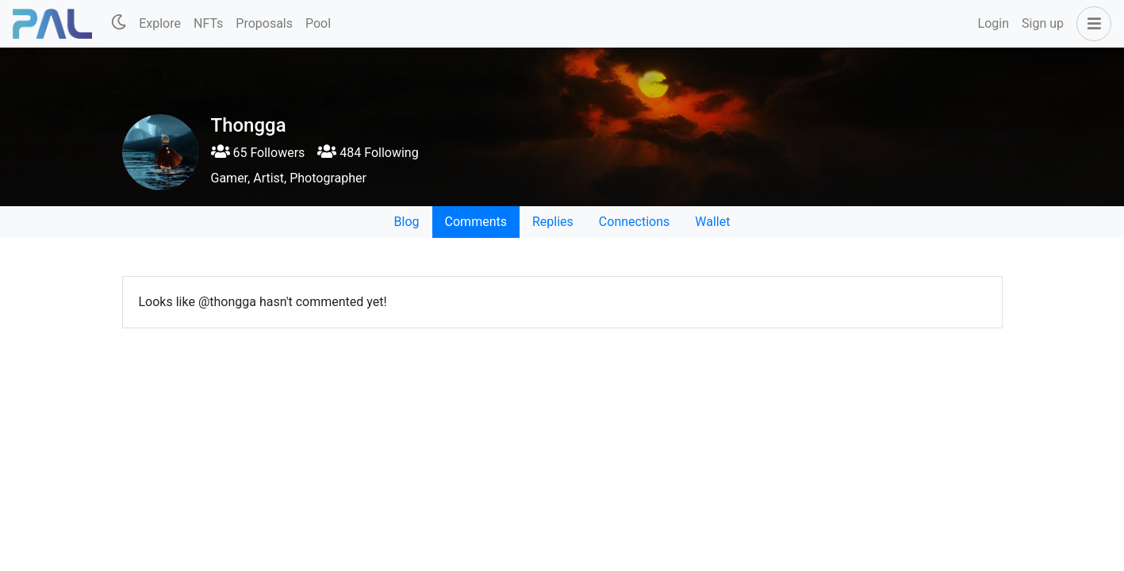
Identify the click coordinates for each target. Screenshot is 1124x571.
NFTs (208, 23)
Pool (318, 23)
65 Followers (258, 152)
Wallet (712, 221)
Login (993, 23)
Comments (476, 221)
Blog (407, 221)
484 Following (367, 152)
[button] (1090, 23)
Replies (553, 221)
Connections (634, 221)
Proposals (264, 23)
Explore (160, 23)
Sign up (1043, 23)
